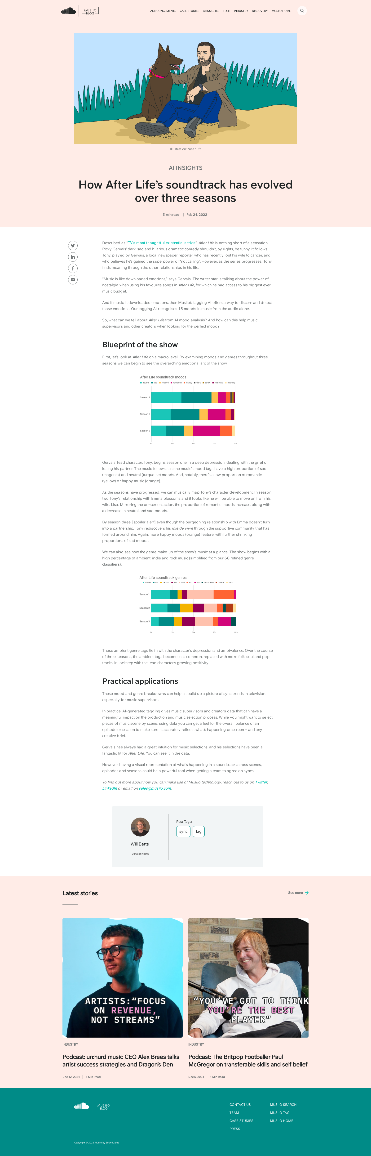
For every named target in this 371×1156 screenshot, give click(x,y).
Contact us (240, 1105)
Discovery (260, 11)
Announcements (163, 11)
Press (235, 1129)
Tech (226, 11)
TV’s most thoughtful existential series (161, 243)
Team (234, 1113)
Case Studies (189, 11)
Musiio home (281, 1121)
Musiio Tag (279, 1113)
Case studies (241, 1121)
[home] (80, 11)
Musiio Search (283, 1105)
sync (183, 831)
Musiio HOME (281, 11)
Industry (241, 11)
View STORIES (140, 854)
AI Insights (211, 11)
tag (199, 831)
